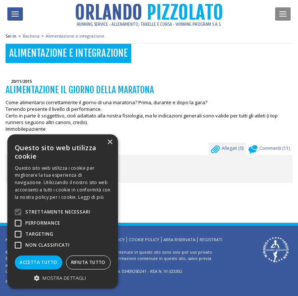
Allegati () (227, 150)
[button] (63, 277)
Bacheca (31, 36)
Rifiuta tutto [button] (88, 262)
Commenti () (269, 150)
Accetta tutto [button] (38, 262)
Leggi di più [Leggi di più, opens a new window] (91, 197)
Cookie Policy (144, 239)
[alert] (62, 211)
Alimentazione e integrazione (75, 36)
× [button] (109, 142)
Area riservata (179, 239)
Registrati (211, 239)
